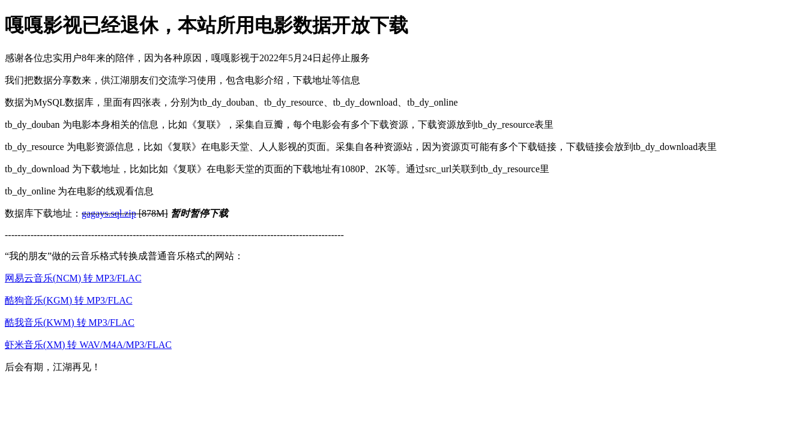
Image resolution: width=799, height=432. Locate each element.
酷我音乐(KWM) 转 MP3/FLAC (69, 322)
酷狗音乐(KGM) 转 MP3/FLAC (68, 300)
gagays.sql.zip (109, 213)
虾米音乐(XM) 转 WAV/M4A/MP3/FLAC (88, 345)
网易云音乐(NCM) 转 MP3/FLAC (73, 278)
